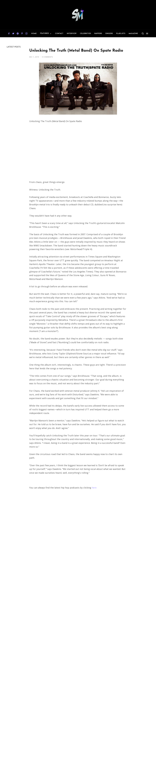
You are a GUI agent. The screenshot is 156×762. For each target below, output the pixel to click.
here (94, 487)
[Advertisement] (78, 519)
